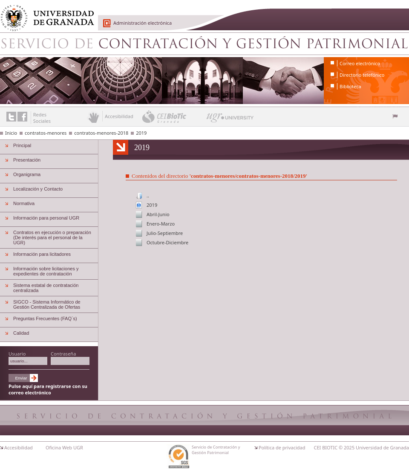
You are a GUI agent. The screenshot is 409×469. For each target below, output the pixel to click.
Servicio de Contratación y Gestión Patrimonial (204, 43)
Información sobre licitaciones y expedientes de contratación (45, 271)
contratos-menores (45, 133)
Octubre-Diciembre (167, 242)
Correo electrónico (360, 63)
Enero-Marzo (161, 223)
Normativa (24, 203)
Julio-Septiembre (165, 233)
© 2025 (346, 447)
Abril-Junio (158, 214)
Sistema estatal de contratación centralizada (45, 288)
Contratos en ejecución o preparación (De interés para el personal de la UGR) (52, 237)
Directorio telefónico (362, 75)
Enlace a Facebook (22, 117)
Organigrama (26, 174)
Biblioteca (350, 86)
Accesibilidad (18, 447)
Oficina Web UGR (64, 447)
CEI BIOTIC (326, 447)
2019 (141, 133)
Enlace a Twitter (11, 117)
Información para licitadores (42, 254)
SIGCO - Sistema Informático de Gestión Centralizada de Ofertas (47, 304)
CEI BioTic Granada (173, 116)
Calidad (21, 333)
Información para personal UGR (46, 217)
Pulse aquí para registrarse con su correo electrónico (48, 389)
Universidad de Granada (44, 13)
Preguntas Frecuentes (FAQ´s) (45, 318)
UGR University (230, 119)
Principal (22, 145)
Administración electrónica (142, 23)
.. (148, 195)
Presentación (26, 159)
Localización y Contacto (38, 188)
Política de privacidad (282, 447)
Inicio (11, 133)
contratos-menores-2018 (101, 133)
